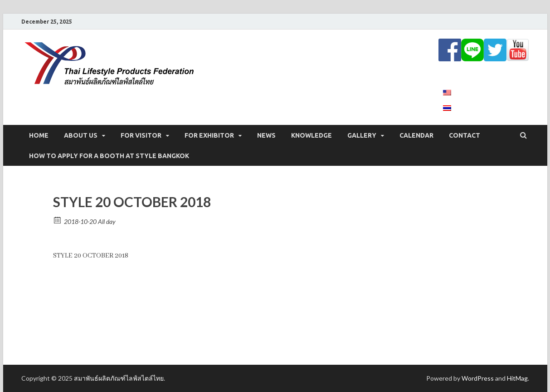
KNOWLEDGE (311, 135)
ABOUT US (80, 135)
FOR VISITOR (141, 135)
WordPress (478, 378)
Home (39, 135)
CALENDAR (416, 135)
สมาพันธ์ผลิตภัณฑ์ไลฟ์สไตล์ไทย (119, 378)
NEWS (266, 135)
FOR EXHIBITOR (209, 135)
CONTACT (464, 135)
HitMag (517, 378)
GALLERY (361, 135)
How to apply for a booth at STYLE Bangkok (109, 155)
